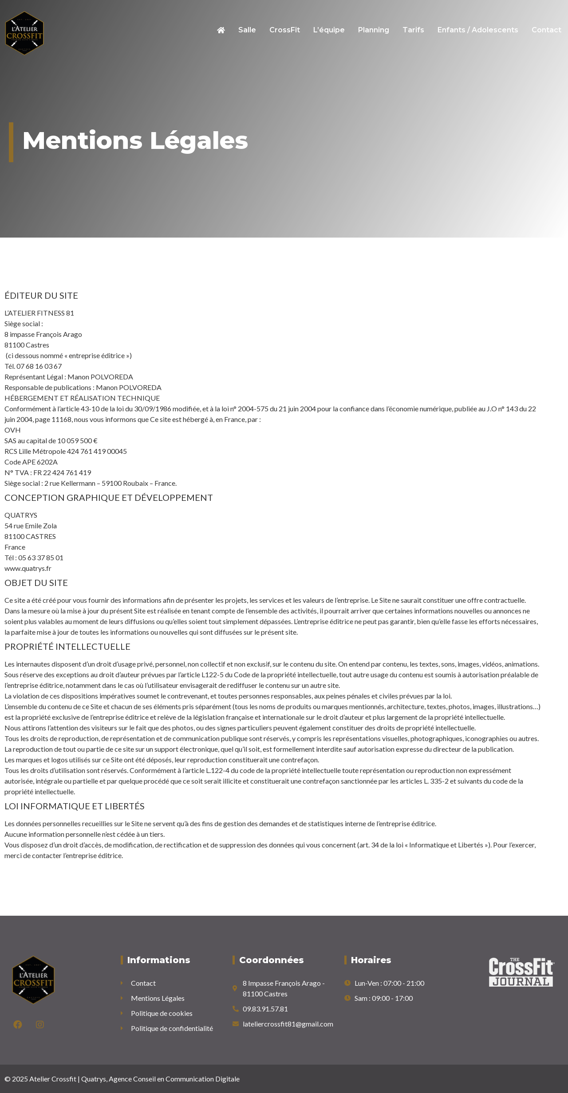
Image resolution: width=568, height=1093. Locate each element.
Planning (373, 30)
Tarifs (413, 30)
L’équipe (329, 30)
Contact (546, 30)
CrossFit (284, 30)
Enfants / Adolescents (478, 30)
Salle (247, 30)
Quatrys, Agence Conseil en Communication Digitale (160, 1078)
